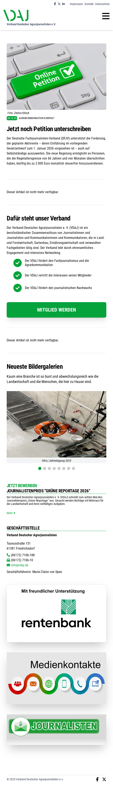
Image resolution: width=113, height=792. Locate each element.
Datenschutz (102, 4)
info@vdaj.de (17, 565)
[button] (39, 468)
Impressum (76, 4)
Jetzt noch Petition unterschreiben (49, 129)
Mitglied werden (56, 310)
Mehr (11, 513)
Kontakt (89, 4)
